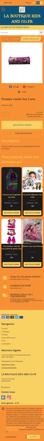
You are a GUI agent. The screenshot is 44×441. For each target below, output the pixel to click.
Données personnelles (8, 368)
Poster (22, 92)
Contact (28, 3)
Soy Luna (5, 102)
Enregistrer (29, 86)
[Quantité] (5, 114)
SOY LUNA (15, 39)
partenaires (5, 344)
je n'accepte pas (11, 437)
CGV (3, 341)
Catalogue (5, 332)
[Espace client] (33, 3)
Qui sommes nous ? (8, 338)
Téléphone (5, 387)
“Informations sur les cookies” (16, 427)
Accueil (6, 39)
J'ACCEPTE (33, 437)
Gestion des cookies (8, 365)
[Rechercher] (41, 32)
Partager (14, 86)
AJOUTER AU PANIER (22, 125)
